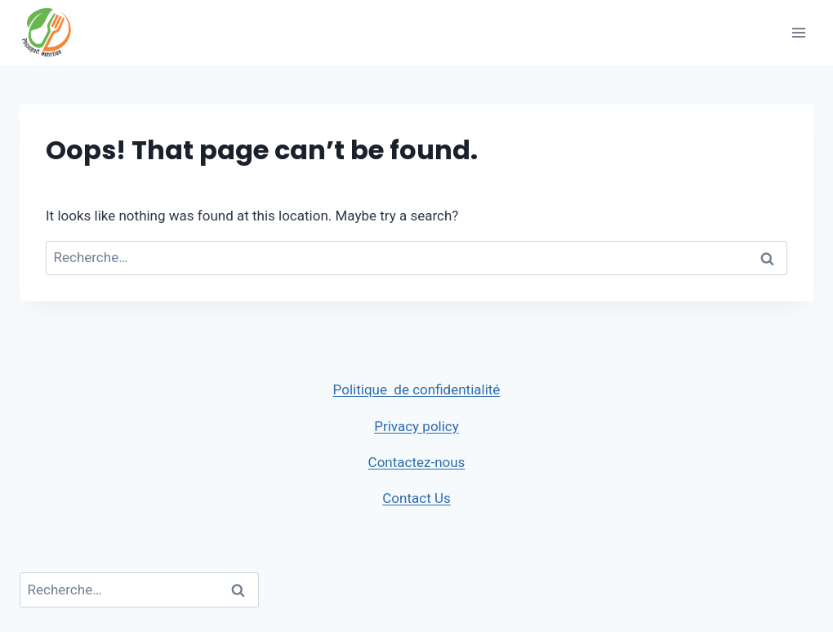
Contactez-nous (417, 462)
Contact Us (416, 498)
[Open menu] (798, 32)
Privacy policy (416, 426)
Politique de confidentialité (417, 389)
